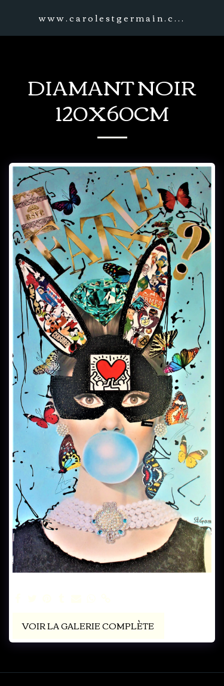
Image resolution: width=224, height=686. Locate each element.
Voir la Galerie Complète (88, 626)
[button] (13, 17)
